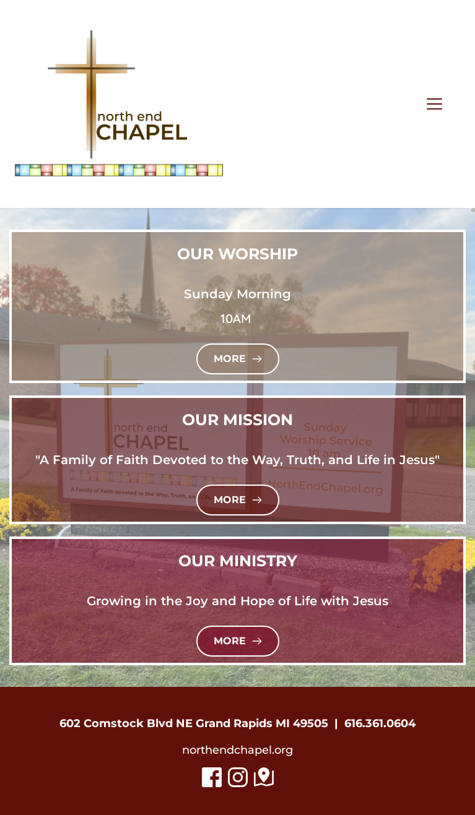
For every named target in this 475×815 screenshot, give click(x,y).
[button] (434, 103)
